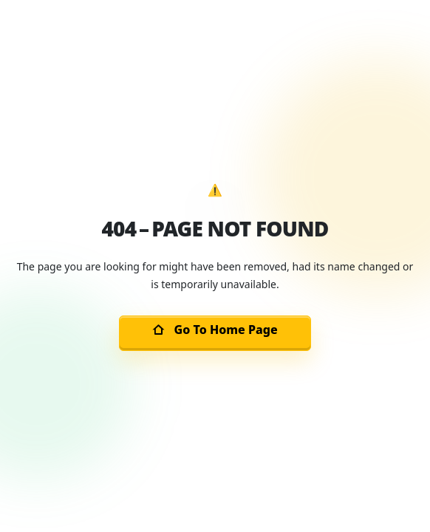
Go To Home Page (214, 329)
